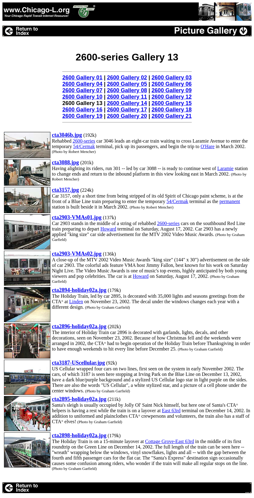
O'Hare (208, 146)
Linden (76, 301)
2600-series (84, 141)
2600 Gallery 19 (82, 116)
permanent (230, 201)
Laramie (225, 168)
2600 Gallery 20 (127, 116)
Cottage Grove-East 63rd (169, 441)
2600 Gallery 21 (172, 116)
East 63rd (171, 410)
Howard (108, 228)
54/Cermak (84, 146)
